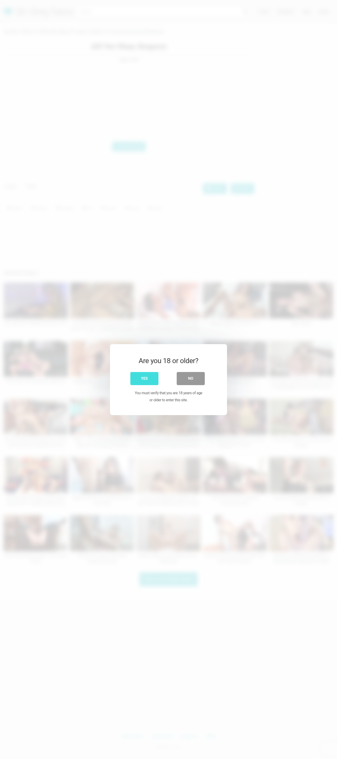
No (190, 378)
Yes (144, 378)
